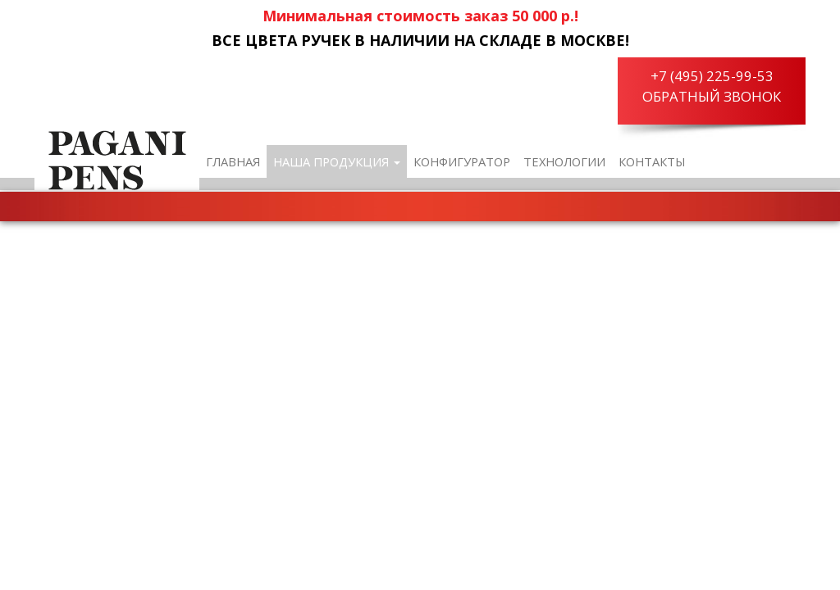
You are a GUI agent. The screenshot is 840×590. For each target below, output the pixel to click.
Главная (233, 161)
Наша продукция (336, 161)
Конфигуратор (461, 161)
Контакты (652, 161)
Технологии (564, 161)
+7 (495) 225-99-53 (712, 75)
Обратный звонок (711, 96)
